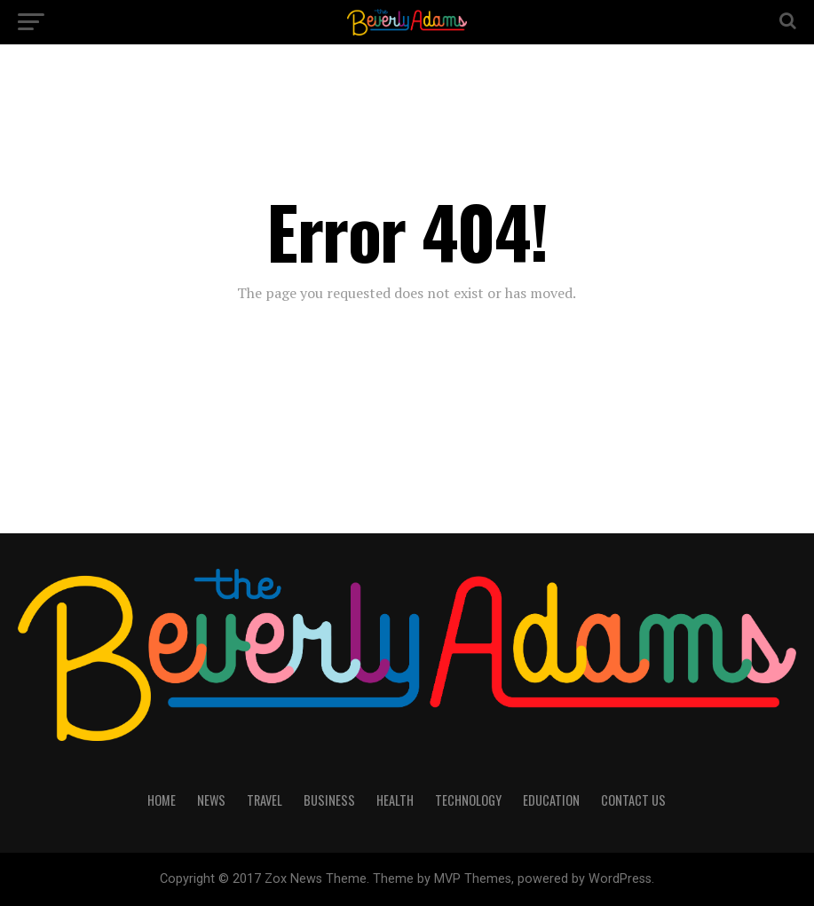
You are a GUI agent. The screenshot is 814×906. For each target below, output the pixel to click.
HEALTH (395, 800)
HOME (161, 800)
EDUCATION (551, 800)
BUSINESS (329, 800)
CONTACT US (633, 800)
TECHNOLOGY (468, 800)
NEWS (211, 800)
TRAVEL (264, 800)
